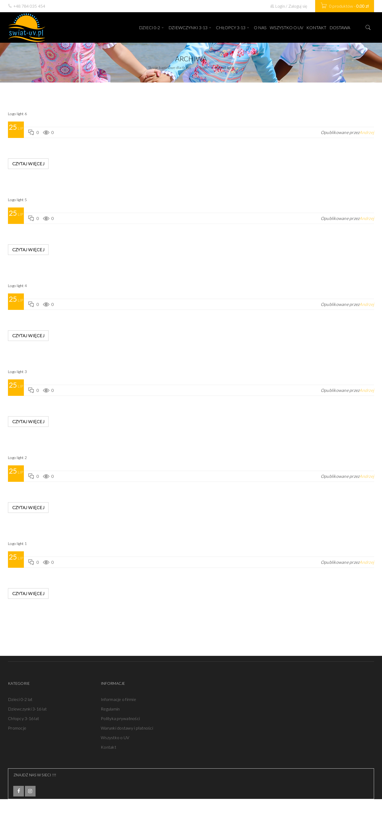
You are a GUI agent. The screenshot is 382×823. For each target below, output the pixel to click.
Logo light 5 (17, 199)
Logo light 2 (17, 457)
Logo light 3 (17, 371)
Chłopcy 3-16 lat (23, 718)
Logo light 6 (17, 113)
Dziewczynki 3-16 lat (27, 708)
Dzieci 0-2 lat (20, 699)
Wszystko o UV (115, 737)
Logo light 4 (17, 285)
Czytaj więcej (28, 163)
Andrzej (366, 132)
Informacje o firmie (118, 699)
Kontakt (108, 747)
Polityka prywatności (120, 718)
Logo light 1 (17, 543)
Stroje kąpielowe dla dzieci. (170, 68)
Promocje (17, 727)
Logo (204, 68)
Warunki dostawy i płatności (127, 727)
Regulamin (110, 708)
